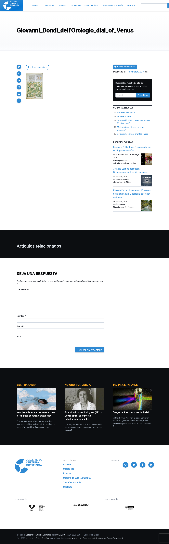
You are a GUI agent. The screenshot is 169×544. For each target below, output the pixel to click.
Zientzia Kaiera (26, 384)
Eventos (67, 473)
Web (19, 337)
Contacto (67, 487)
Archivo (67, 464)
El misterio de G (124, 116)
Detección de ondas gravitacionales (132, 134)
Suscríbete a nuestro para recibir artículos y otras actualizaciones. (132, 86)
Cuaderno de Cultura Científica (37, 538)
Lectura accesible (37, 67)
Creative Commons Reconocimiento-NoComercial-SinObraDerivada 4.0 (95, 538)
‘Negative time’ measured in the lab (131, 412)
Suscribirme (143, 95)
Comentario (23, 289)
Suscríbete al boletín (73, 482)
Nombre (21, 316)
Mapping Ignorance (125, 384)
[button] (19, 67)
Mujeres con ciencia (78, 384)
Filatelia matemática (126, 112)
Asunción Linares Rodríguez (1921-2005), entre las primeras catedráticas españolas (83, 416)
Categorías (68, 469)
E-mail (20, 326)
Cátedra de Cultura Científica (77, 478)
